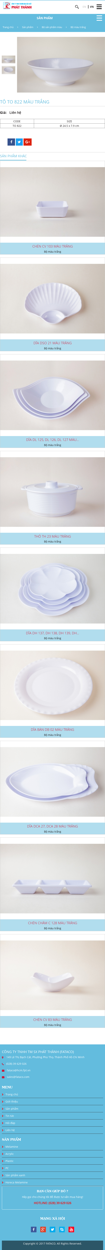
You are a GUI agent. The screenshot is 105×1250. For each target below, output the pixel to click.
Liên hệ (10, 1130)
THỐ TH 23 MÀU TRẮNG (52, 536)
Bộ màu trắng (78, 27)
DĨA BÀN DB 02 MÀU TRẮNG (52, 729)
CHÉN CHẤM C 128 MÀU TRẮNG (52, 923)
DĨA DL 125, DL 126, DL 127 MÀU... (52, 439)
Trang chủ (8, 27)
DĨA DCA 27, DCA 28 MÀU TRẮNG (52, 826)
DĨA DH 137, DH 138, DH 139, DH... (52, 633)
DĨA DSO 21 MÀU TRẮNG (52, 343)
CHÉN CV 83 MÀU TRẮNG (52, 1019)
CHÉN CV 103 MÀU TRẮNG (52, 246)
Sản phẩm (27, 27)
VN (92, 6)
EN (84, 6)
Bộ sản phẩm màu (52, 27)
